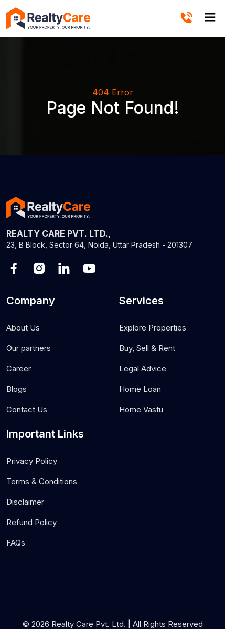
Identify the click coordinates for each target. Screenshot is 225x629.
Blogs (16, 389)
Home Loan (140, 389)
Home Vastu (141, 409)
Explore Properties (152, 328)
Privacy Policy (31, 461)
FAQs (15, 543)
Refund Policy (31, 522)
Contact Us (26, 409)
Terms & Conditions (41, 481)
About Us (23, 328)
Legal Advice (142, 369)
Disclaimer (25, 502)
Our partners (28, 348)
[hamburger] (210, 18)
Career (18, 369)
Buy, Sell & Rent (147, 348)
